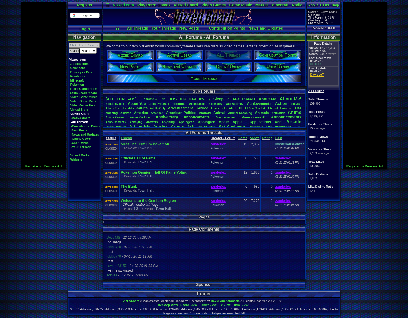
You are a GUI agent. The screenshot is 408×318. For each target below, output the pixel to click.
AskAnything (206, 126)
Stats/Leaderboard (83, 93)
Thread (126, 138)
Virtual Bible (79, 109)
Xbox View (241, 305)
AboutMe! (290, 98)
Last (278, 138)
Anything (168, 122)
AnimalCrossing (240, 113)
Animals (262, 113)
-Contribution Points (85, 126)
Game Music (240, 5)
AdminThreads (116, 108)
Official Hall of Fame (138, 158)
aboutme (179, 103)
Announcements (286, 117)
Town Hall (145, 148)
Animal (219, 113)
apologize (206, 122)
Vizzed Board (186, 5)
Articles (160, 126)
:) (209, 99)
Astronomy (283, 126)
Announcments (116, 122)
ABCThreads (243, 99)
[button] (84, 15)
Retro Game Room (83, 88)
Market (261, 5)
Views (255, 138)
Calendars (77, 68)
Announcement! (253, 117)
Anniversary (167, 117)
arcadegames (116, 126)
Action (281, 103)
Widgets (76, 159)
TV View (224, 305)
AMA (297, 108)
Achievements (259, 103)
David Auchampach (225, 300)
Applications (79, 63)
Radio (297, 5)
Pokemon (77, 84)
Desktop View (168, 305)
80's (201, 99)
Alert (232, 108)
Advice (202, 108)
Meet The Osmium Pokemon (145, 144)
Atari (297, 126)
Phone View (188, 305)
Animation (278, 113)
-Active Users (80, 117)
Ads (131, 108)
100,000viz (151, 99)
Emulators (77, 76)
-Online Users (81, 138)
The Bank (129, 186)
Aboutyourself (159, 103)
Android (205, 113)
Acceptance (197, 103)
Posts (242, 138)
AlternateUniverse (279, 108)
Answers (152, 122)
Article (144, 126)
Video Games (213, 5)
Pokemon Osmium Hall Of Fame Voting (154, 172)
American (157, 113)
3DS (173, 98)
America (141, 113)
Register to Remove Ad (43, 166)
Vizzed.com (123, 5)
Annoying (136, 122)
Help (335, 5)
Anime (294, 112)
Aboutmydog (115, 103)
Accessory (215, 103)
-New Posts (79, 130)
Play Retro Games (154, 5)
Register (84, 5)
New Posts (189, 28)
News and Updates (266, 28)
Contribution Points (227, 28)
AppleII (238, 122)
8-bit (192, 99)
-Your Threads (81, 147)
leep (218, 99)
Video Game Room (84, 105)
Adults (141, 108)
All (240, 108)
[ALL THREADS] (121, 99)
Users (324, 5)
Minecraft (279, 5)
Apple (224, 122)
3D (164, 99)
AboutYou (137, 103)
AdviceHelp (218, 108)
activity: (296, 103)
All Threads (137, 28)
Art (132, 126)
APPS (278, 122)
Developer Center (83, 72)
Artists (177, 126)
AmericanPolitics (181, 113)
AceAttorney (234, 103)
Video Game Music (84, 97)
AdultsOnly (158, 108)
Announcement (226, 117)
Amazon (125, 113)
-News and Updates (85, 134)
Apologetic (186, 122)
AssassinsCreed (260, 126)
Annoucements (197, 117)
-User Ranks (80, 142)
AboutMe (268, 99)
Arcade (293, 121)
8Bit (183, 99)
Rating (267, 138)
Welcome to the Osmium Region (148, 201)
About (313, 5)
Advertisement (181, 108)
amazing (112, 113)
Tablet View (208, 305)
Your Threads (163, 28)
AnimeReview (115, 117)
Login (84, 29)
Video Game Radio (83, 101)
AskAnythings (232, 126)
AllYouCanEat (255, 108)
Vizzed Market (80, 155)
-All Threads (80, 122)
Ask (190, 126)
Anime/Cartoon (140, 117)
